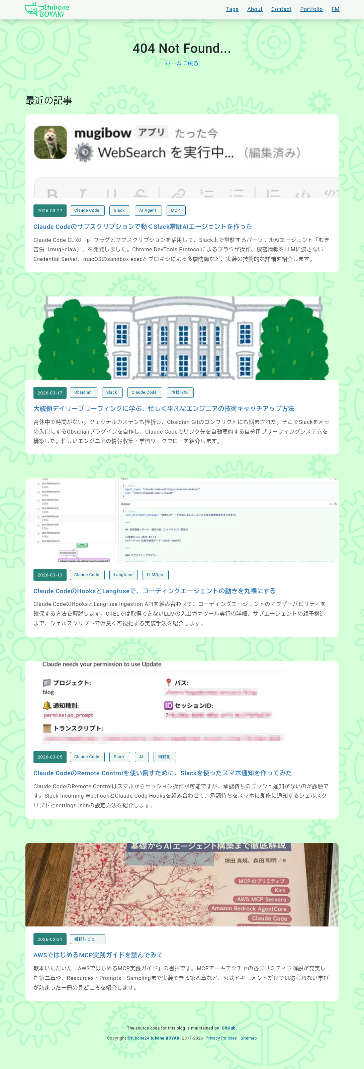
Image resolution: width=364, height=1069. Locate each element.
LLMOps (155, 581)
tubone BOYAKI (166, 1049)
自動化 (165, 765)
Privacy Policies (221, 1049)
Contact (281, 9)
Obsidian (83, 396)
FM (336, 9)
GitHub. (229, 1039)
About (255, 9)
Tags (232, 9)
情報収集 (180, 396)
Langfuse (123, 581)
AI (142, 765)
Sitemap (249, 1049)
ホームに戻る (182, 63)
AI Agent (148, 212)
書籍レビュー (87, 950)
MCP (176, 212)
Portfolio (311, 9)
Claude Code (87, 212)
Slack (120, 212)
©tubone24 (138, 1049)
